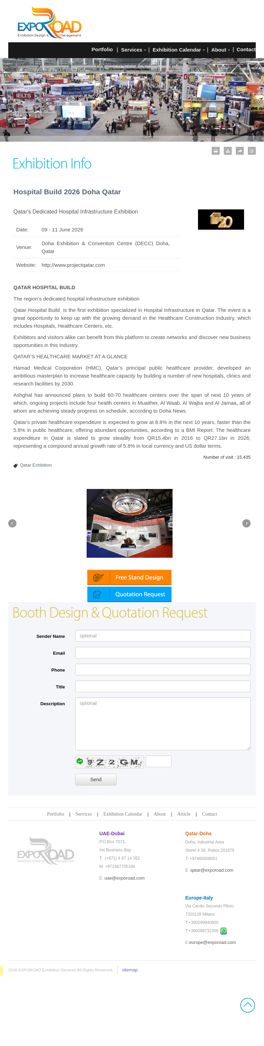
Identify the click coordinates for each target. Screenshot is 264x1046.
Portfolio (55, 882)
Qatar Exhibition (36, 465)
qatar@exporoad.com (211, 938)
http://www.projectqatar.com (73, 265)
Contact (209, 882)
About (160, 882)
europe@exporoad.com (212, 1011)
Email (59, 721)
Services (84, 882)
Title (60, 755)
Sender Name (50, 705)
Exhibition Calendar (122, 882)
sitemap (130, 1038)
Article (184, 882)
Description (52, 772)
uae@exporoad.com (124, 946)
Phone (58, 738)
